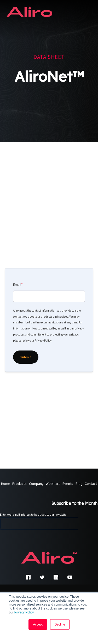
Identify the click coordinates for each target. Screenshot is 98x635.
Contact (91, 484)
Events (67, 484)
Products (19, 484)
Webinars (53, 484)
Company (36, 484)
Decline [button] (60, 624)
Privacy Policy (24, 612)
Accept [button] (38, 624)
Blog (79, 484)
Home (5, 484)
